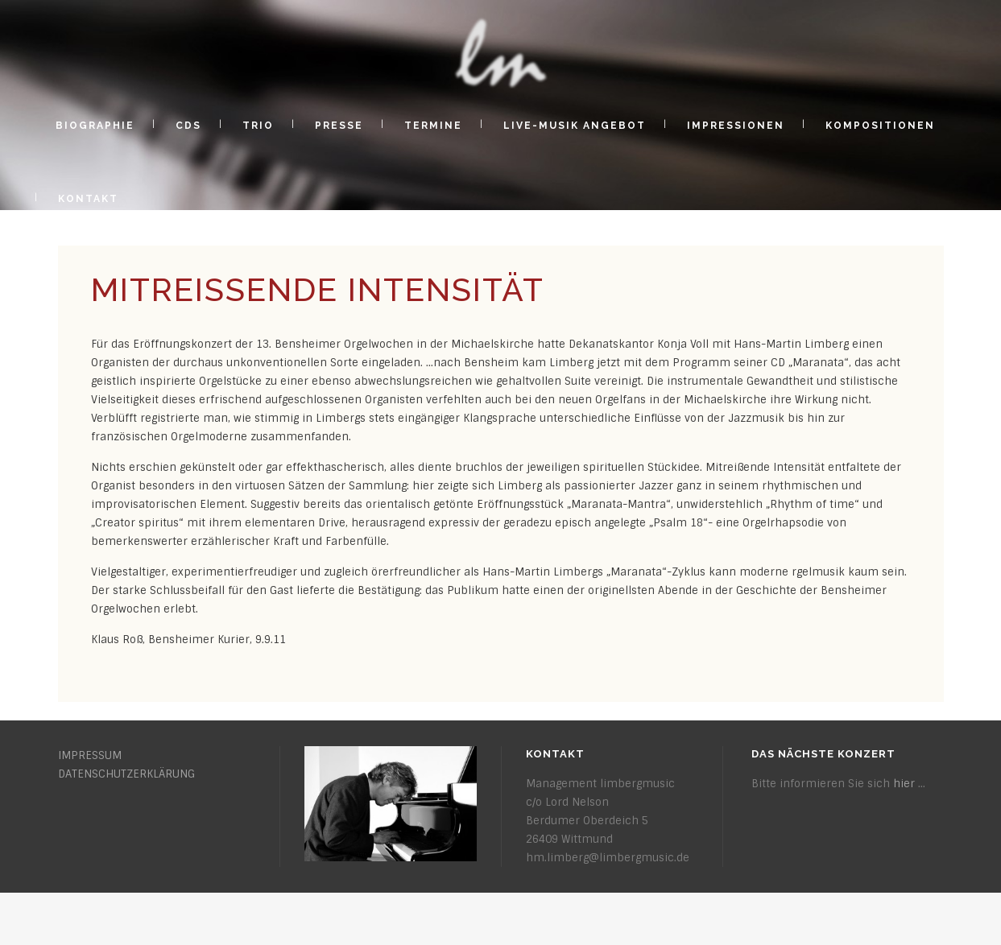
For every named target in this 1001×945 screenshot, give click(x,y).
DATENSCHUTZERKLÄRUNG (126, 774)
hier (904, 783)
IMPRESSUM (90, 755)
